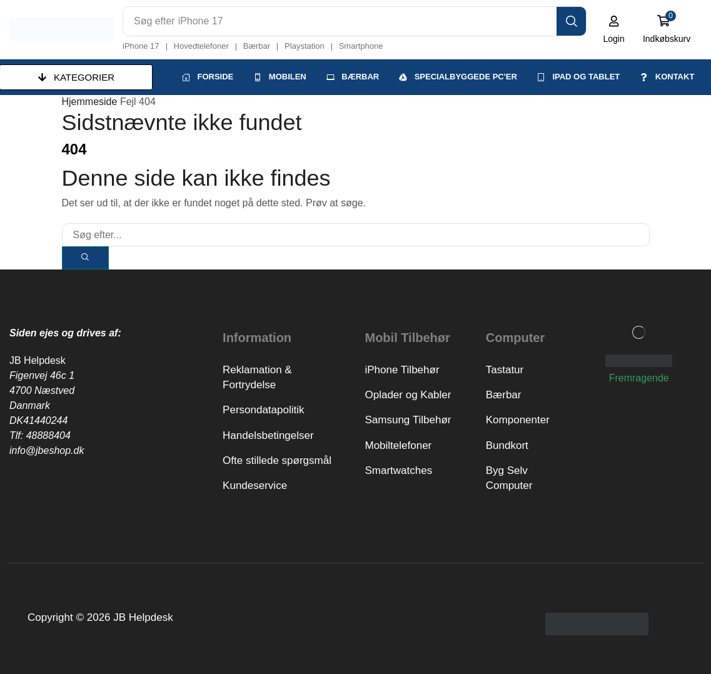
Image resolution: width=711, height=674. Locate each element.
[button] (614, 29)
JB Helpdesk (37, 360)
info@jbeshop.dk (46, 450)
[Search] (572, 21)
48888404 (48, 435)
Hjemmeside (90, 101)
